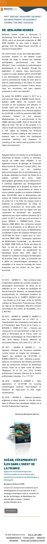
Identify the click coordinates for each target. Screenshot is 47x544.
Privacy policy (28, 537)
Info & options (11, 511)
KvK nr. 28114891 (35, 534)
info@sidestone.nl (13, 537)
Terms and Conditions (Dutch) (33, 540)
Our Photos (28, 22)
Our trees (18, 22)
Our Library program (12, 19)
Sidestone (14, 16)
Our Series (36, 16)
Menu (3, 2)
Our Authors (25, 16)
